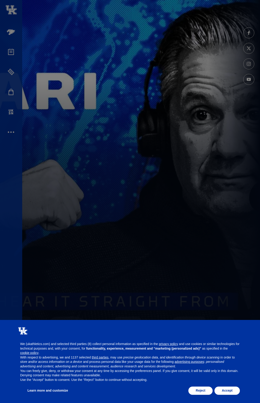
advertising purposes (189, 362)
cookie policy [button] (29, 353)
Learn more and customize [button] (47, 390)
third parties (100, 357)
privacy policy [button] (168, 344)
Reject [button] (200, 390)
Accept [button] (227, 390)
